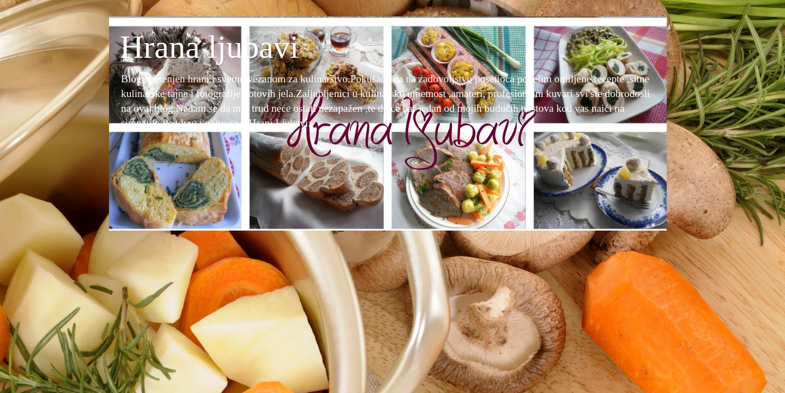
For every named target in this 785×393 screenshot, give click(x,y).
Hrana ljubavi (209, 47)
